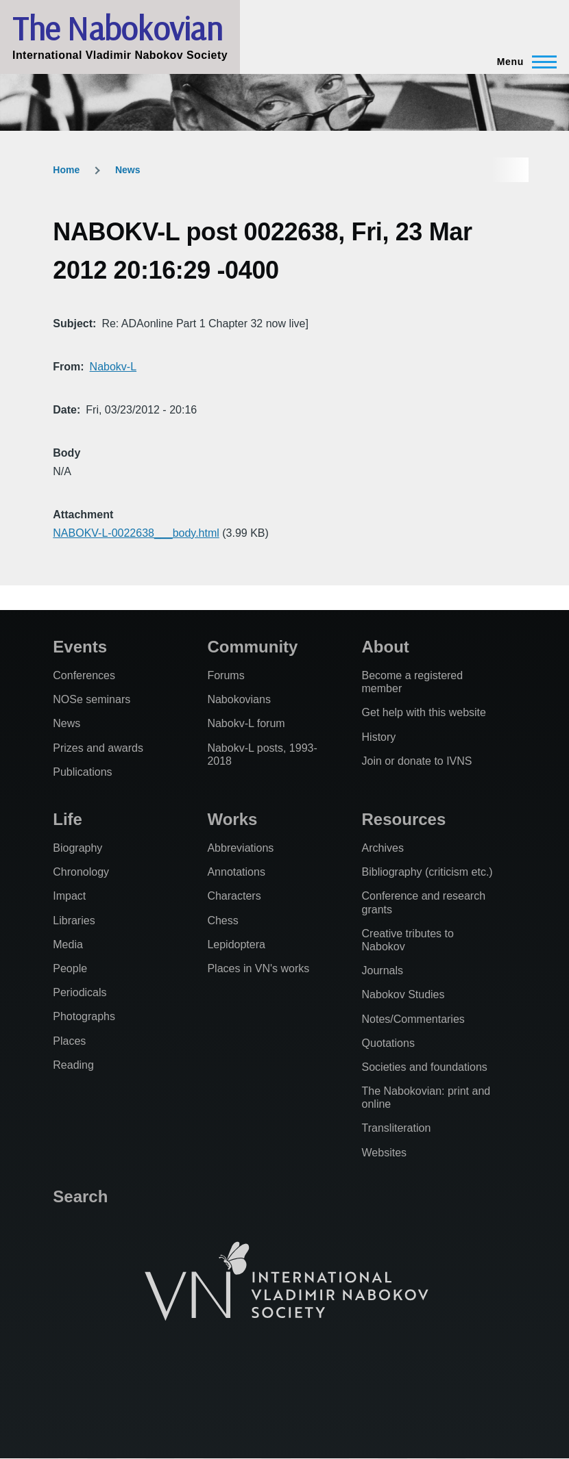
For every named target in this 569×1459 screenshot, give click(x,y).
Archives (383, 848)
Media (68, 944)
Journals (382, 970)
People (70, 968)
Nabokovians (239, 699)
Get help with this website (424, 712)
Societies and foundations (424, 1067)
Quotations (388, 1043)
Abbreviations (240, 848)
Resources (404, 819)
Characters (234, 896)
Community (252, 646)
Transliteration (396, 1128)
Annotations (236, 872)
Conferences (84, 675)
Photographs (84, 1016)
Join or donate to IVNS (417, 761)
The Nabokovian (117, 28)
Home (66, 169)
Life (67, 819)
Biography (77, 848)
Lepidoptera (236, 944)
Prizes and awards (98, 748)
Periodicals (79, 992)
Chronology (81, 872)
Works (232, 819)
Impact (69, 896)
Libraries (74, 920)
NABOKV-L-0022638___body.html (136, 533)
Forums (225, 675)
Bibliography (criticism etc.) (427, 872)
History (379, 737)
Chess (222, 920)
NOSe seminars (91, 699)
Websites (384, 1152)
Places (69, 1041)
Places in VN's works (258, 968)
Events (80, 646)
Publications (82, 772)
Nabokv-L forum (245, 723)
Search (80, 1196)
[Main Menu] (523, 61)
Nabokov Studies (403, 994)
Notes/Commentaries (413, 1019)
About (385, 646)
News (128, 169)
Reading (73, 1065)
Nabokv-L (113, 366)
